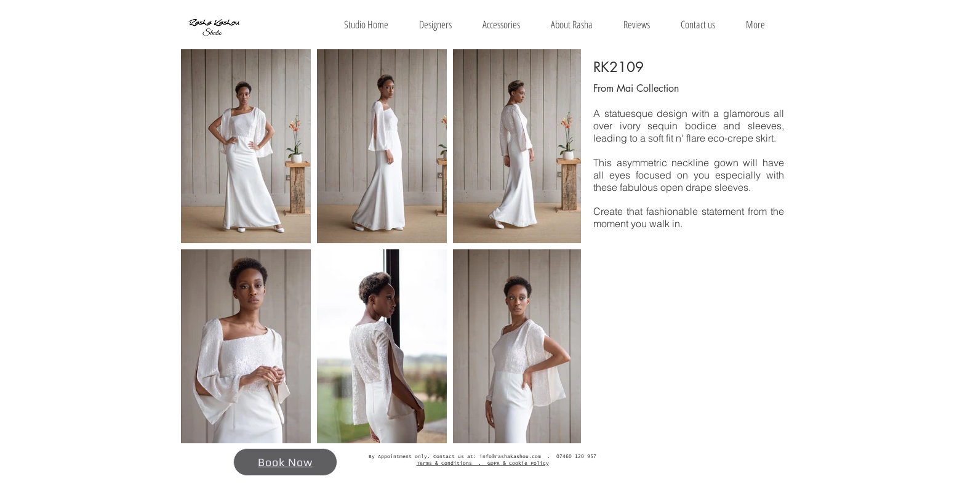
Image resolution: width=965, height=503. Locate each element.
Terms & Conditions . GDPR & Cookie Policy (483, 463)
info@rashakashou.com (510, 456)
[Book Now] (285, 462)
